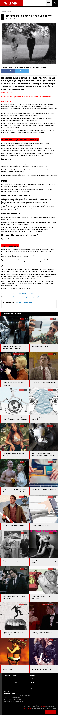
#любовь (23, 297)
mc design (42, 706)
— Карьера (33, 687)
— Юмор (15, 678)
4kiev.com (25, 695)
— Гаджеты (33, 678)
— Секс (15, 682)
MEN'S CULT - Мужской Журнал (28, 294)
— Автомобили (34, 680)
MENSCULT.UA (12, 697)
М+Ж (14, 675)
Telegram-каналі (8, 96)
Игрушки (33, 675)
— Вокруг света (34, 689)
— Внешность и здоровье (36, 684)
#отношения (16, 297)
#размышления (42, 297)
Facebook (8, 71)
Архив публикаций (10, 693)
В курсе (6, 691)
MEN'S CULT (26, 693)
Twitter (22, 71)
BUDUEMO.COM (13, 701)
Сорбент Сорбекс (27, 708)
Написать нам (50, 712)
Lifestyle (33, 682)
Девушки (7, 675)
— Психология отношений (20, 680)
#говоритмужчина (32, 297)
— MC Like (6, 678)
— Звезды (6, 680)
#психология (8, 297)
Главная (3, 11)
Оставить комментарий (24, 302)
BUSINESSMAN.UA (13, 699)
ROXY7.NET (27, 691)
